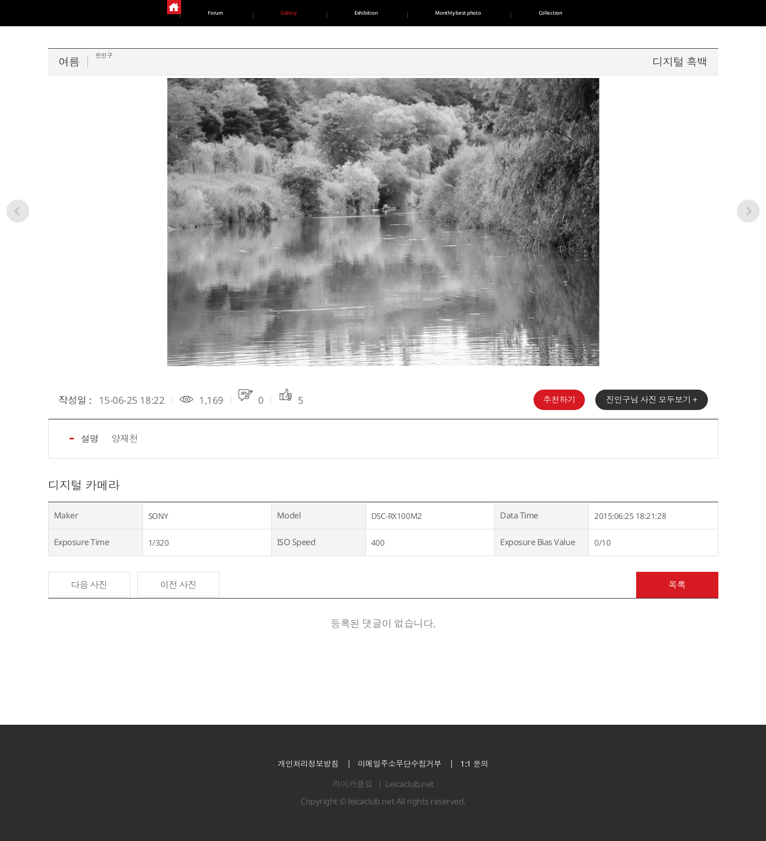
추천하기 (559, 399)
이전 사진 (178, 585)
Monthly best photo (602, 13)
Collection (378, 39)
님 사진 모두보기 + (651, 399)
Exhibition (431, 13)
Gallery (289, 13)
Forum (153, 13)
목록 (676, 585)
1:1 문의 (474, 764)
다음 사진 (89, 585)
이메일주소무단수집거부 (399, 764)
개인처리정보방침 (307, 764)
